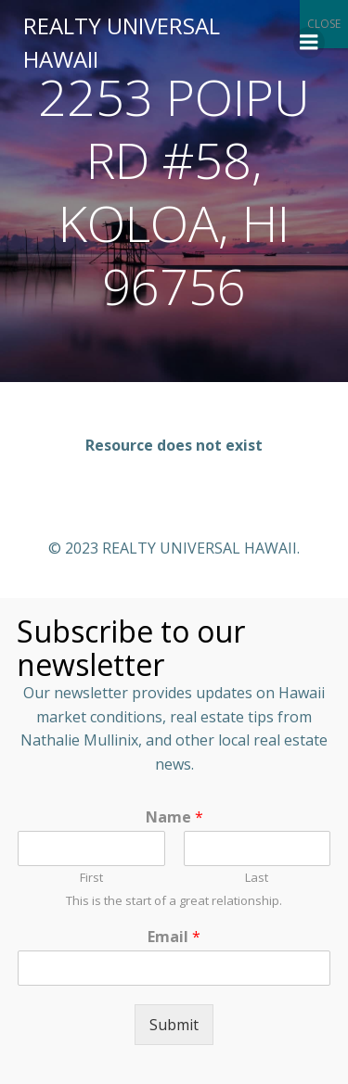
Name (174, 817)
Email (174, 937)
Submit (174, 1024)
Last (256, 878)
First (91, 878)
